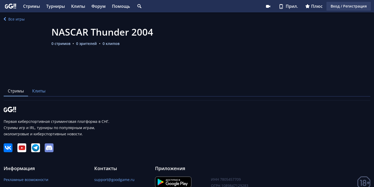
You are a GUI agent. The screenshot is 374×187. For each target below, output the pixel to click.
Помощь (121, 6)
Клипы (78, 6)
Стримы (31, 6)
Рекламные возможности (26, 179)
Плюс (314, 6)
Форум (98, 6)
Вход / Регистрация (349, 6)
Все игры (14, 19)
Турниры (55, 6)
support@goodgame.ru (114, 179)
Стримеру (268, 6)
